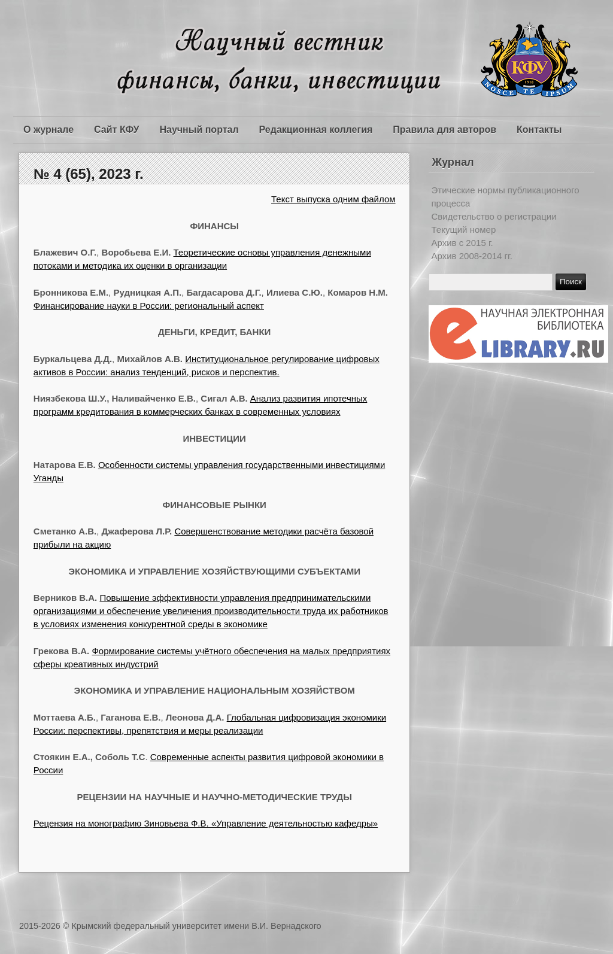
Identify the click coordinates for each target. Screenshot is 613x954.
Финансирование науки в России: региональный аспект (149, 305)
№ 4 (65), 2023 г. (89, 174)
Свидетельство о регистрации (494, 216)
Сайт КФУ (116, 129)
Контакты (539, 129)
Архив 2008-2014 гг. (472, 256)
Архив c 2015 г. (462, 243)
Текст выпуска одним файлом (333, 199)
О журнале (48, 129)
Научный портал (198, 129)
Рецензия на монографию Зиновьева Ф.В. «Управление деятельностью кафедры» (206, 823)
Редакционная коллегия (316, 129)
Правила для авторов (444, 129)
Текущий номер (464, 229)
